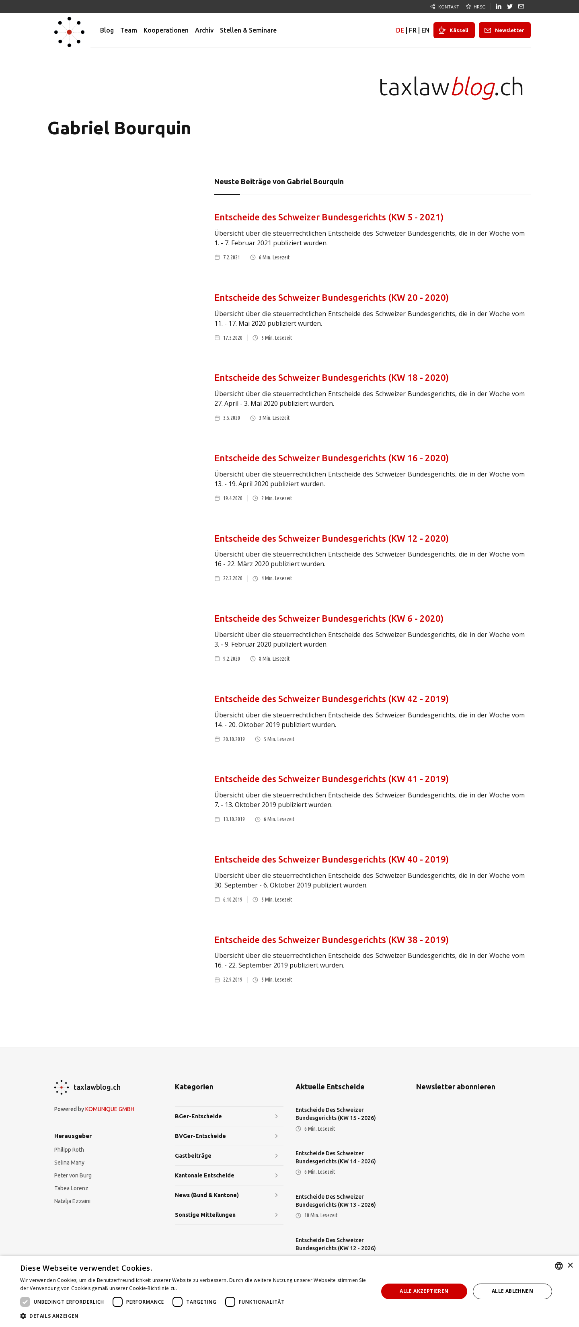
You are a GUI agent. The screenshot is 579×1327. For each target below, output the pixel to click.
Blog (107, 30)
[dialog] (289, 1291)
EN (425, 30)
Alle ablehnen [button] (512, 1291)
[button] (194, 1316)
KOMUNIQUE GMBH (109, 1109)
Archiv (204, 30)
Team (128, 30)
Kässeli (459, 30)
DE (400, 30)
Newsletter (509, 30)
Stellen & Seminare (248, 30)
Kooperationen (166, 30)
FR (413, 30)
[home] (69, 30)
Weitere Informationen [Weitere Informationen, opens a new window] (205, 1288)
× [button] (570, 1266)
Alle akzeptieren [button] (424, 1291)
